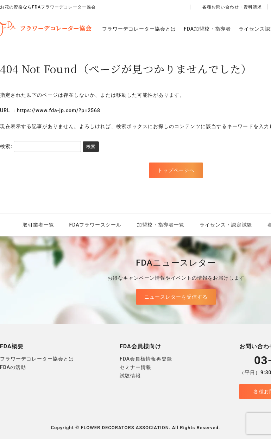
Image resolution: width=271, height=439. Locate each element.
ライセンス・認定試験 (226, 225)
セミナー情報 (135, 367)
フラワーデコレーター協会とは (139, 29)
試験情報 (130, 375)
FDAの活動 (13, 367)
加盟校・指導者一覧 (160, 225)
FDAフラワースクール (95, 225)
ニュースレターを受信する (176, 297)
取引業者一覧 (38, 225)
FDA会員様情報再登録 (146, 359)
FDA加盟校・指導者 (207, 29)
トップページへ (176, 170)
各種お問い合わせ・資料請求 (229, 7)
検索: (6, 146)
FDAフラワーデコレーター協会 (46, 28)
